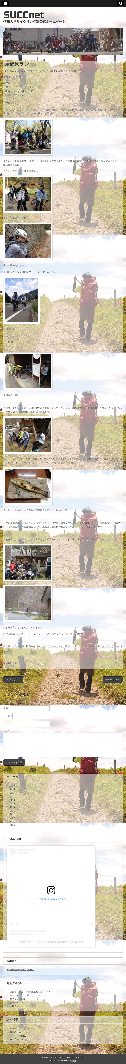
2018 (12, 800)
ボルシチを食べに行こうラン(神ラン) (28, 995)
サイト (6, 724)
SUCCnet (23, 15)
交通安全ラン (16, 1002)
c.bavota (72, 1060)
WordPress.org (17, 1039)
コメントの (18, 1035)
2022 (12, 814)
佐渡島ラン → (112, 679)
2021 (12, 811)
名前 (6, 708)
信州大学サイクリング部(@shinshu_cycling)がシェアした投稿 (51, 941)
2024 (12, 821)
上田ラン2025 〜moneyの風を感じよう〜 (30, 992)
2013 (12, 786)
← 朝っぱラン (13, 679)
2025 (12, 825)
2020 (12, 807)
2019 (12, 803)
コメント (7, 731)
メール (7, 716)
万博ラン (14, 1006)
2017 (12, 796)
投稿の (15, 1032)
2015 (12, 789)
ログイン (14, 1028)
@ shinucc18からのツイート (20, 969)
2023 (12, 818)
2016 (12, 793)
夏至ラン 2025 (17, 999)
